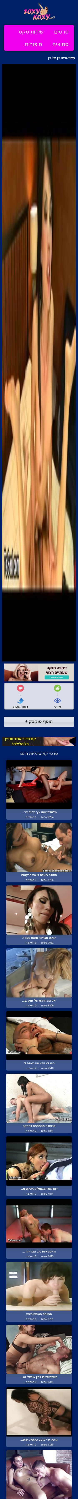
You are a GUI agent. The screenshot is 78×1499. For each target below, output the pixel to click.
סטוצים (60, 44)
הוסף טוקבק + (39, 721)
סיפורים (33, 44)
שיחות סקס (31, 32)
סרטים (61, 32)
